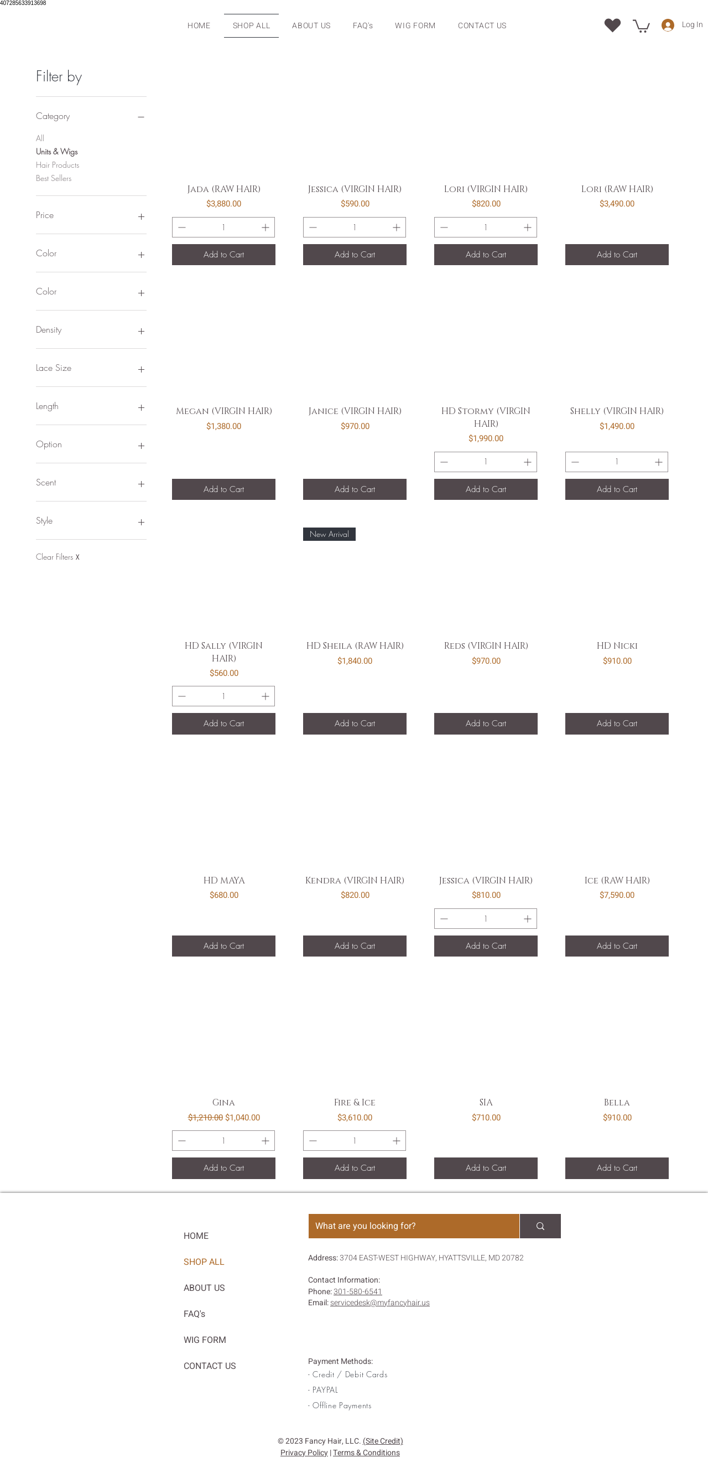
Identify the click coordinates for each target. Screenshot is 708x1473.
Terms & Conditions (366, 1453)
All (40, 137)
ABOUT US (204, 1288)
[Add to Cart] (223, 255)
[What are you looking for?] (405, 1226)
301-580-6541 (358, 1292)
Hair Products (57, 164)
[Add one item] (266, 227)
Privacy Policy (304, 1453)
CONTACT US (210, 1366)
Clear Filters (57, 557)
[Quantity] (223, 227)
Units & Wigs (56, 151)
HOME (196, 1236)
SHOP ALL (204, 1262)
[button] (641, 25)
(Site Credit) (383, 1441)
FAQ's (194, 1314)
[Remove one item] (181, 227)
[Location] (612, 25)
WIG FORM (205, 1340)
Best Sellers (53, 177)
